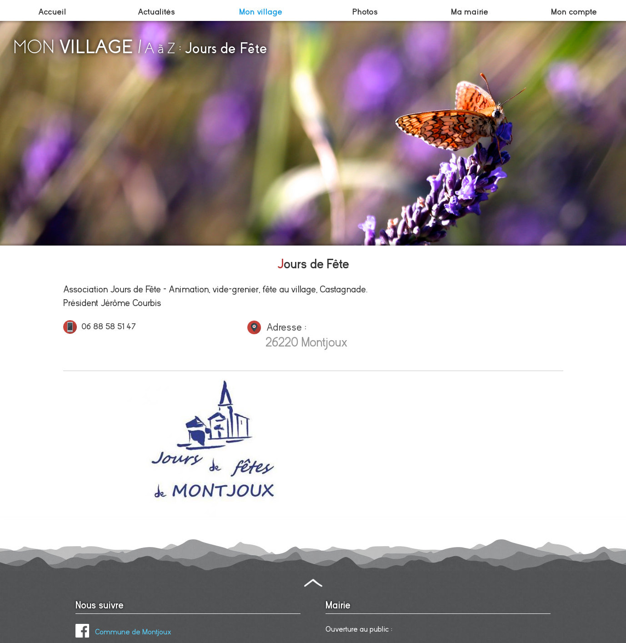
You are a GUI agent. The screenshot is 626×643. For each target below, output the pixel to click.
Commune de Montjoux (123, 632)
